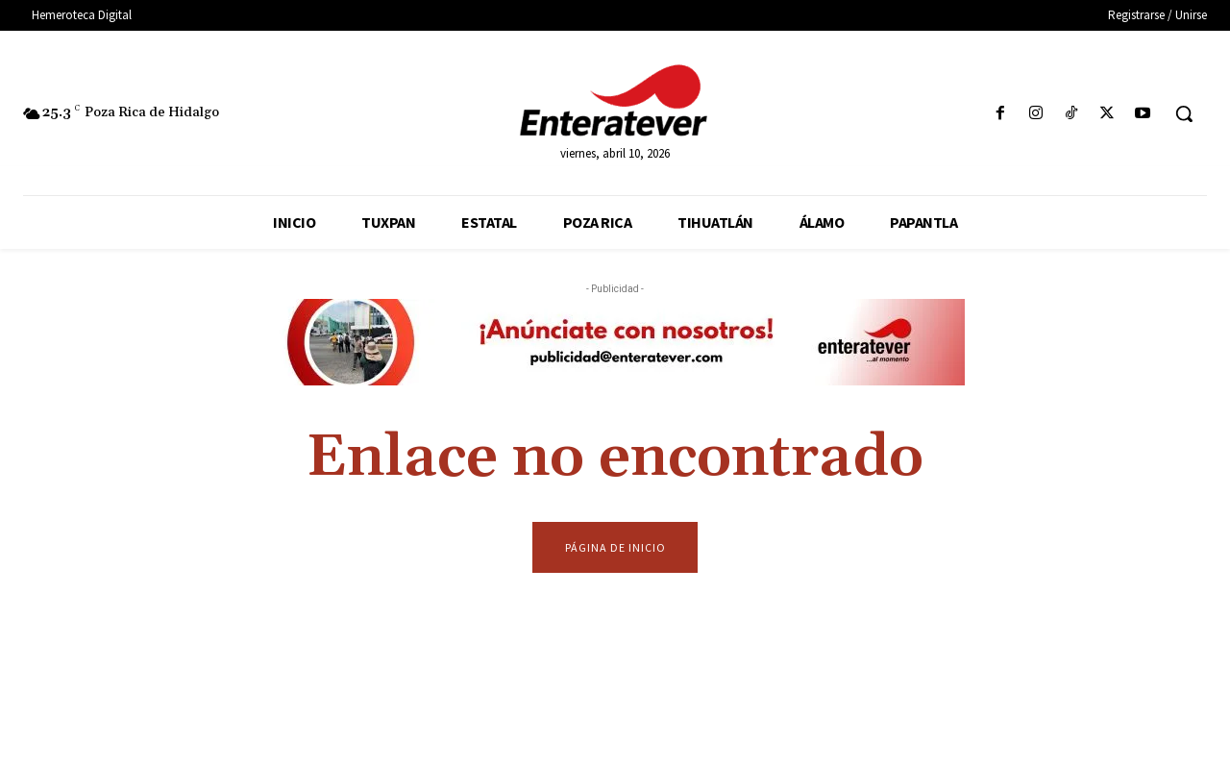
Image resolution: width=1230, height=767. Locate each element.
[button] (1184, 113)
